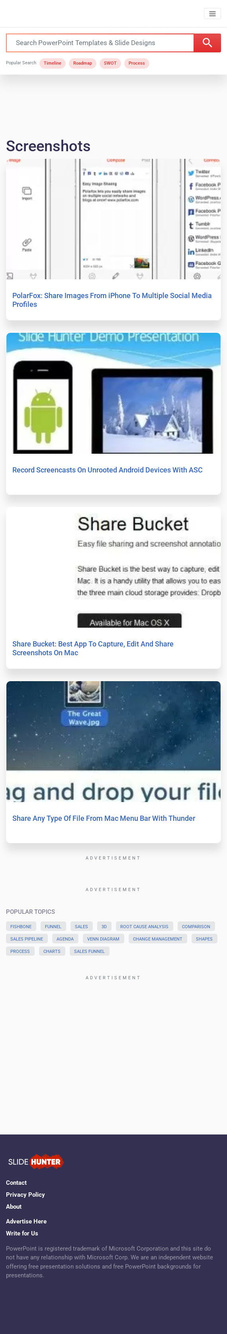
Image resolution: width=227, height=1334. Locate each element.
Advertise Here (26, 1221)
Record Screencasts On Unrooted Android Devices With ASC (107, 470)
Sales (81, 926)
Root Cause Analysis (144, 926)
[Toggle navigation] (212, 14)
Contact (16, 1182)
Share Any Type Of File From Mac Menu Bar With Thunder (103, 818)
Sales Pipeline (26, 939)
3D (104, 926)
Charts (52, 951)
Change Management (157, 939)
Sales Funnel (89, 951)
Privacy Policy (25, 1194)
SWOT (110, 63)
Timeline (52, 63)
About (14, 1206)
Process (137, 63)
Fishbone (20, 926)
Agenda (65, 939)
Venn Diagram (103, 939)
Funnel (53, 926)
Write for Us (22, 1233)
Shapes (204, 939)
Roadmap (82, 63)
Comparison (196, 926)
